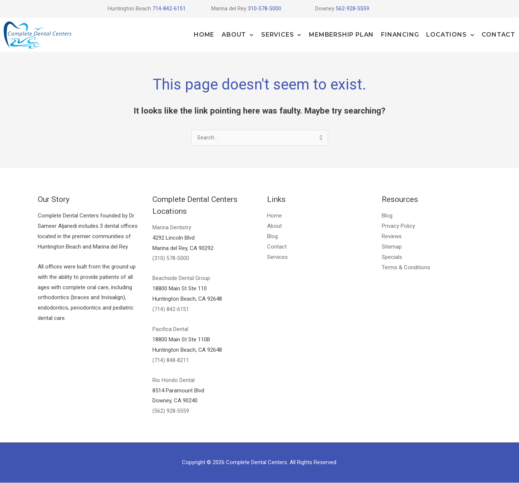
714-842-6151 (168, 8)
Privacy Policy (398, 226)
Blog (272, 236)
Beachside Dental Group (181, 278)
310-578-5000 (265, 8)
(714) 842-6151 (170, 309)
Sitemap (392, 247)
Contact (498, 34)
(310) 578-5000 (170, 258)
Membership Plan (341, 34)
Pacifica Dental (170, 329)
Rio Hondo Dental (173, 380)
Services (281, 35)
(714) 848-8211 (170, 360)
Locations (450, 35)
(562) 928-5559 (170, 411)
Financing (400, 34)
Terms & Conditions (406, 267)
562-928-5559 (353, 8)
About (238, 35)
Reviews (392, 236)
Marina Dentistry (172, 227)
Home (204, 34)
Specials (392, 257)
